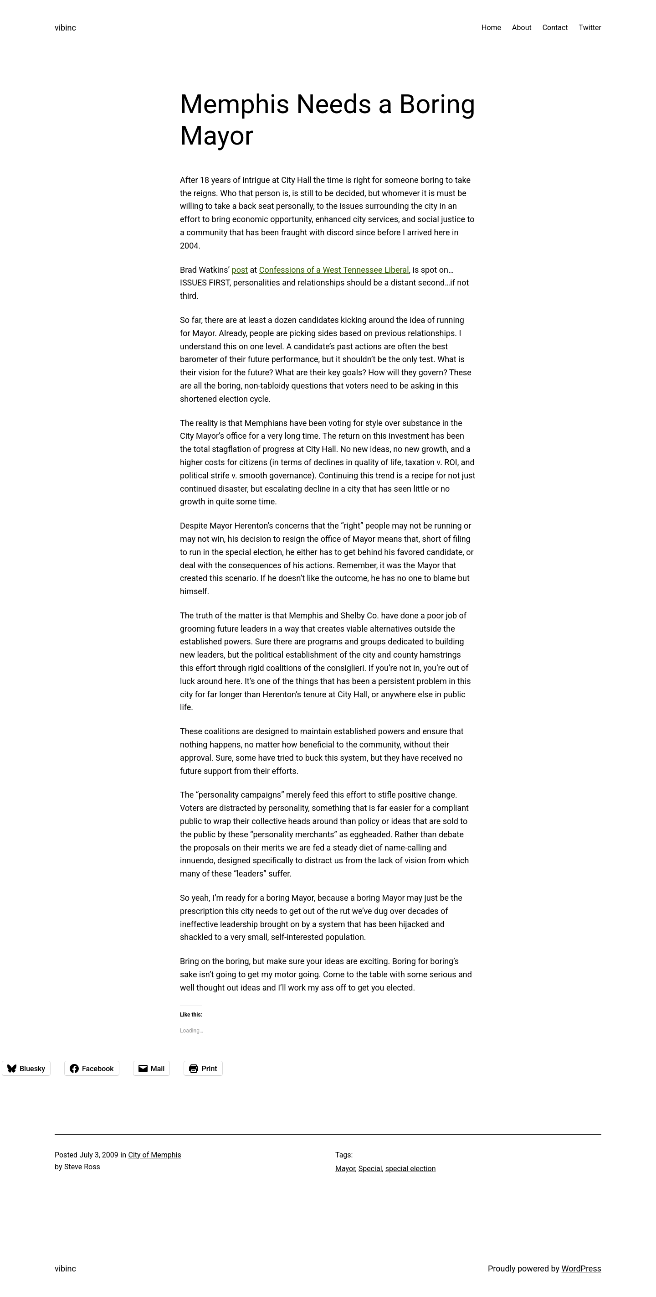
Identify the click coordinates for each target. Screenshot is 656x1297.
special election (410, 1168)
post (240, 270)
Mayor (345, 1168)
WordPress (581, 1268)
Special (370, 1168)
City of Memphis (154, 1155)
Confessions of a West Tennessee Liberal (334, 270)
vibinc (65, 27)
